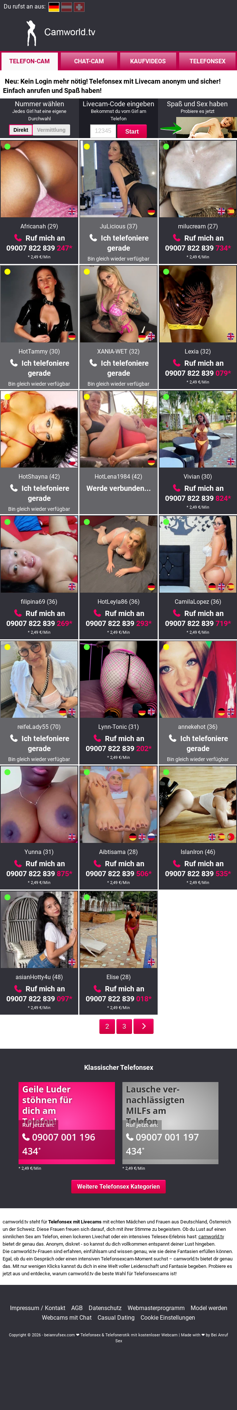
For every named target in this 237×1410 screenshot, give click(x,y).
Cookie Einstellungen (168, 1318)
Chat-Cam (89, 61)
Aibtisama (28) (118, 851)
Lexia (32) (198, 351)
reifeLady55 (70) (39, 726)
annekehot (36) (198, 726)
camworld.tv (211, 1236)
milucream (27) (198, 226)
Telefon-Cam (29, 61)
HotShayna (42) (39, 476)
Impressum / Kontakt (37, 1308)
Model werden (209, 1308)
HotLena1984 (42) (118, 476)
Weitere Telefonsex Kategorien (118, 1186)
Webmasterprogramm (156, 1308)
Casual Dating (116, 1318)
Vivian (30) (198, 476)
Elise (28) (118, 977)
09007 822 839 (39, 248)
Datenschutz (105, 1308)
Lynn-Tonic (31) (118, 726)
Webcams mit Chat (67, 1318)
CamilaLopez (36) (198, 601)
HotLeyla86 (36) (119, 601)
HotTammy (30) (39, 351)
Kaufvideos (148, 61)
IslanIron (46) (198, 851)
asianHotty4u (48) (39, 977)
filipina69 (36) (39, 601)
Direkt (20, 130)
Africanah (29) (39, 226)
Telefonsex (208, 61)
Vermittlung (51, 130)
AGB (77, 1308)
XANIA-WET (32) (118, 351)
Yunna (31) (39, 851)
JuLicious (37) (119, 226)
